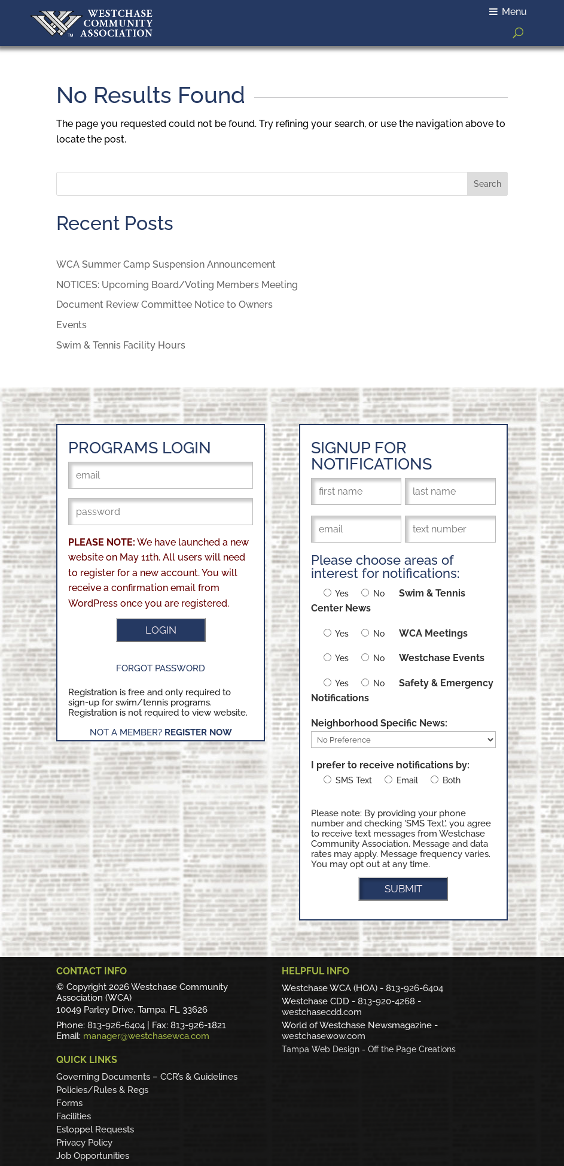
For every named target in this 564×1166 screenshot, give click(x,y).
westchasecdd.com (322, 1012)
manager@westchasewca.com (146, 1036)
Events (71, 325)
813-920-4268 (386, 1001)
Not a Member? (161, 732)
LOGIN (160, 630)
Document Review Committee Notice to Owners (164, 304)
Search (487, 184)
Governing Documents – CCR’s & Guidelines (146, 1076)
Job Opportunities (92, 1155)
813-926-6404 (116, 1025)
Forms (69, 1103)
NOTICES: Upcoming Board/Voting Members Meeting (177, 284)
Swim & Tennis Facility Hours (120, 345)
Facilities (73, 1116)
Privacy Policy (84, 1142)
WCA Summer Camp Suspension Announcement (166, 264)
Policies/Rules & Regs (102, 1090)
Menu (508, 11)
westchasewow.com (323, 1036)
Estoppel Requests (95, 1129)
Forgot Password (160, 668)
